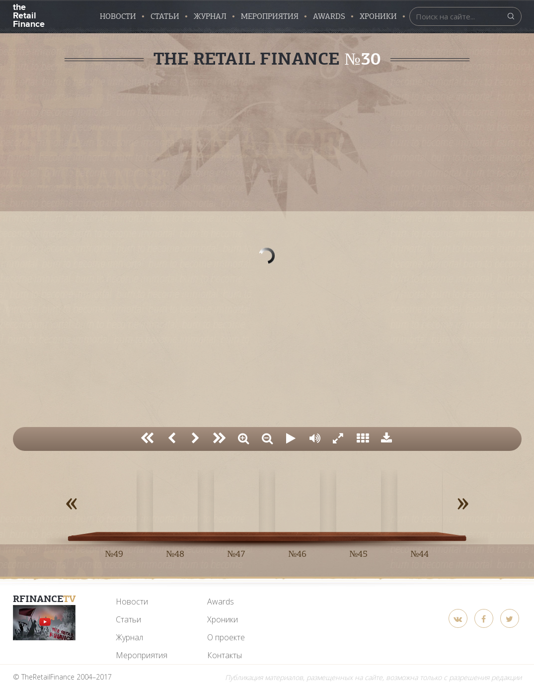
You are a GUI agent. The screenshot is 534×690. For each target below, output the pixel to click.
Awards (220, 601)
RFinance (44, 599)
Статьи (165, 16)
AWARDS (329, 16)
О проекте (226, 637)
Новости (118, 16)
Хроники (378, 16)
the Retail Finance (28, 14)
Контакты (224, 655)
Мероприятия (270, 16)
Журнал (210, 16)
